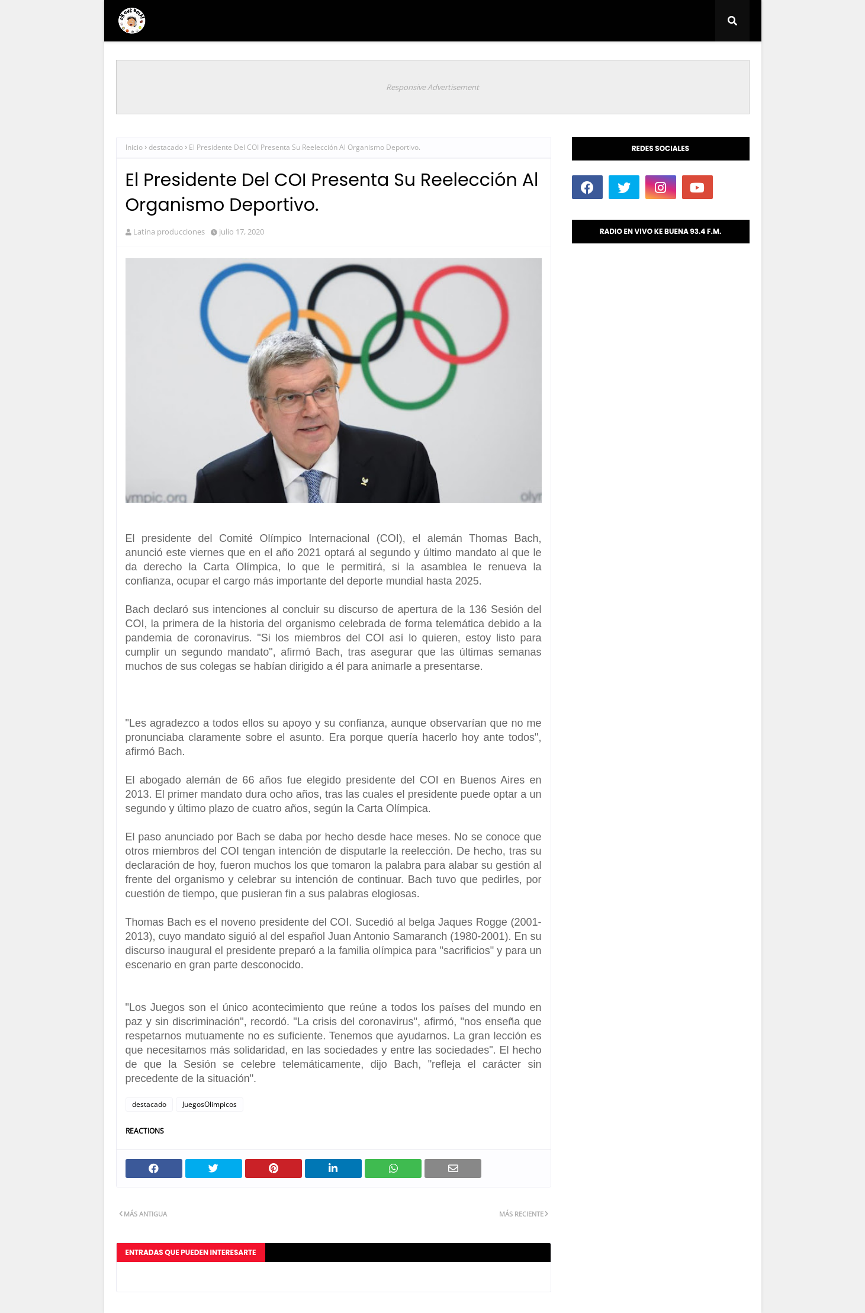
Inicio (134, 147)
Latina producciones (169, 231)
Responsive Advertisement (432, 87)
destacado (166, 147)
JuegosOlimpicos (209, 1104)
